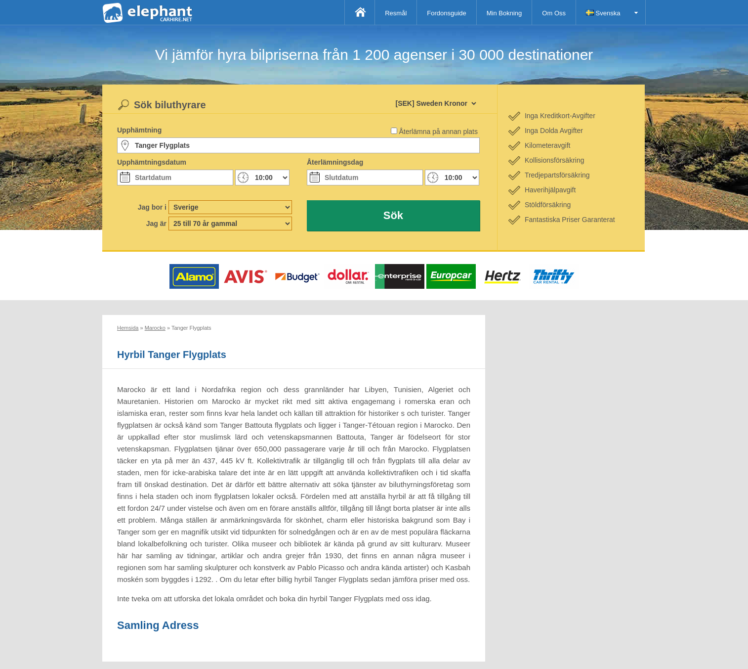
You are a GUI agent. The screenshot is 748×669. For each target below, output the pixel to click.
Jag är (156, 223)
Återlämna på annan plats (438, 131)
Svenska (603, 13)
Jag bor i (152, 207)
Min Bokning (504, 13)
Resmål (396, 13)
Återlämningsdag (335, 162)
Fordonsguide (446, 13)
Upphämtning (139, 130)
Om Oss (554, 13)
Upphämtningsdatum (151, 162)
